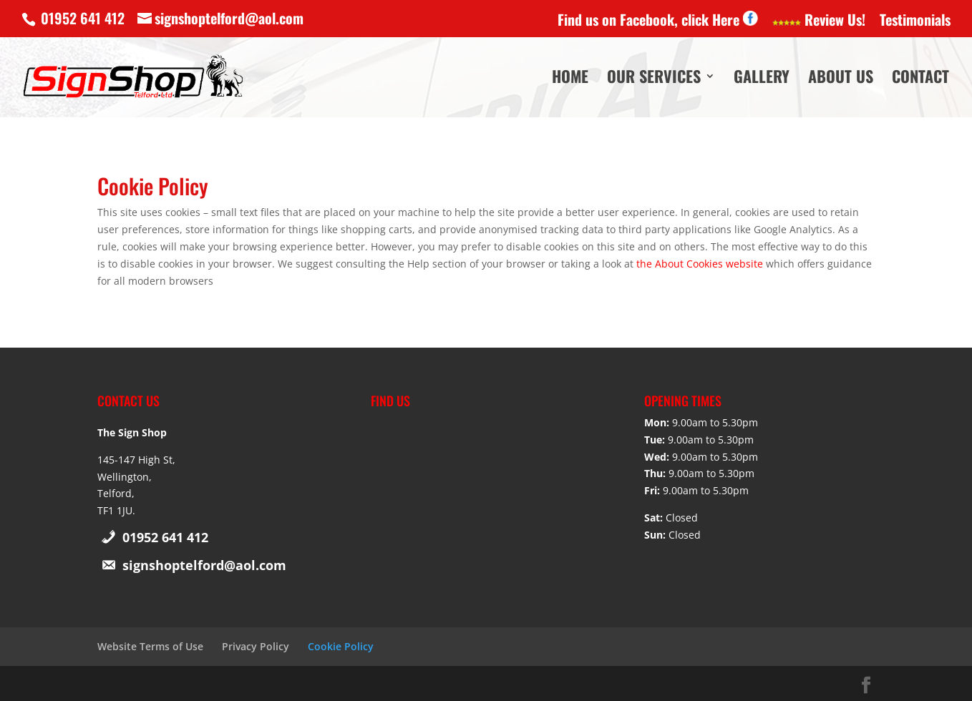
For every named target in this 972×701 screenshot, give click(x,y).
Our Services (654, 80)
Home (570, 80)
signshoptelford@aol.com (204, 565)
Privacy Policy (255, 646)
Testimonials (915, 21)
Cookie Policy (341, 646)
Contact (920, 80)
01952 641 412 (165, 537)
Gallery (761, 80)
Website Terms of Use (150, 646)
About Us (840, 80)
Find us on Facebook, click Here (658, 20)
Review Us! (818, 21)
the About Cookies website (699, 263)
